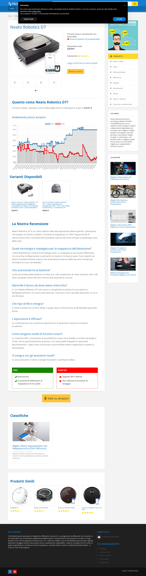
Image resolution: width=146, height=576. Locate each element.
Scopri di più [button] (28, 19)
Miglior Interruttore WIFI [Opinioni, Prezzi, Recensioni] (122, 226)
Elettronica (115, 77)
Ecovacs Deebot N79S (66, 508)
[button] (125, 5)
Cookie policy (104, 562)
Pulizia (114, 93)
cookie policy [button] (36, 11)
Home (12, 8)
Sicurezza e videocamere (121, 104)
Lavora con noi (105, 552)
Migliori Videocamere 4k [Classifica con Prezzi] (120, 178)
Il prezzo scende (105, 555)
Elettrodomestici (117, 72)
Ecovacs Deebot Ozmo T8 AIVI (91, 509)
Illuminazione (116, 88)
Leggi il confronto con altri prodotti (82, 63)
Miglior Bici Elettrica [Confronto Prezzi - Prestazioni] (118, 202)
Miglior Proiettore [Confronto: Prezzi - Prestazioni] (118, 250)
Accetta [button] (119, 19)
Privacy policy (104, 559)
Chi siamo (103, 549)
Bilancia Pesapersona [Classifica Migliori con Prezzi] (123, 274)
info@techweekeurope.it (110, 537)
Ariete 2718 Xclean (41, 508)
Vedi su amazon (75, 71)
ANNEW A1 (14, 508)
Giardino (114, 83)
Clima (113, 67)
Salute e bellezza (118, 99)
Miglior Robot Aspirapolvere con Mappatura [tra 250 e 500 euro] (30, 447)
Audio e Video (117, 61)
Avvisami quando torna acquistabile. (83, 39)
